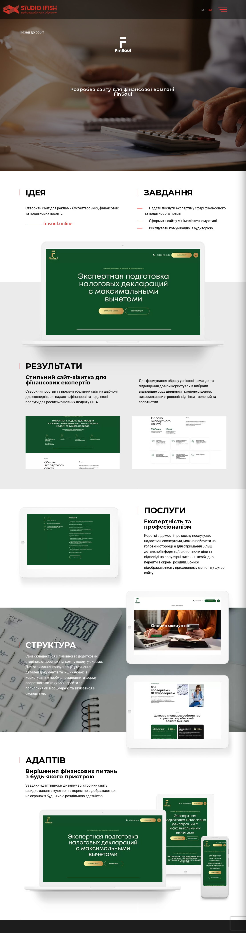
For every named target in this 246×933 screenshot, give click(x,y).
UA (210, 10)
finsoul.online (57, 223)
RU (203, 10)
